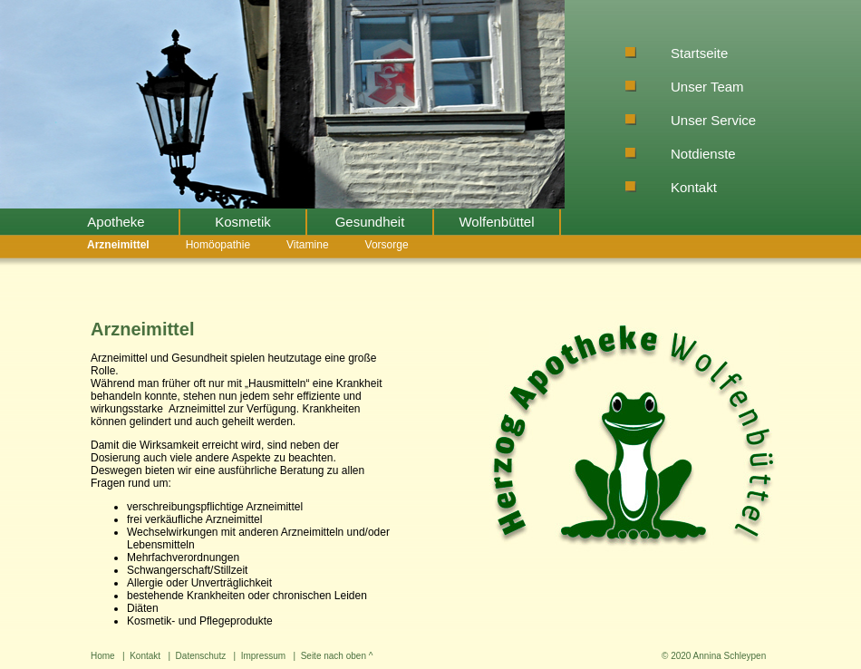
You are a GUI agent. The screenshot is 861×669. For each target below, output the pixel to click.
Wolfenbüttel (496, 221)
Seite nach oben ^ (337, 656)
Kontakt (694, 187)
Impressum (263, 656)
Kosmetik (243, 221)
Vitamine (307, 244)
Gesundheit (370, 221)
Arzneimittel (118, 244)
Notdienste (703, 153)
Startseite (699, 53)
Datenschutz (201, 656)
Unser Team (707, 86)
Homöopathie (218, 244)
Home (103, 656)
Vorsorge (387, 244)
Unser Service (713, 120)
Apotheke (115, 221)
